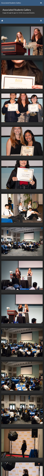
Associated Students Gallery (11, 3)
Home (2, 20)
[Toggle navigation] (41, 3)
